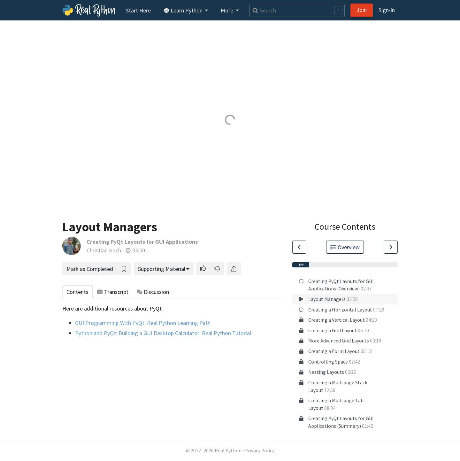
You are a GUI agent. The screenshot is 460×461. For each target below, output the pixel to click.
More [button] (227, 10)
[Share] (234, 268)
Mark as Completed (89, 269)
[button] (203, 268)
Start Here (138, 10)
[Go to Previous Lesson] (299, 247)
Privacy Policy (259, 451)
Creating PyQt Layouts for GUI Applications (142, 241)
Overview (345, 247)
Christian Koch (104, 250)
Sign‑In (387, 10)
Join (361, 9)
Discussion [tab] (153, 292)
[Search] (297, 10)
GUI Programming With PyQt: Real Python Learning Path (143, 323)
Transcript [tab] (112, 292)
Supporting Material (161, 269)
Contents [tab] (77, 292)
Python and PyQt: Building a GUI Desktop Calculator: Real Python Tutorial (163, 333)
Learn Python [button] (184, 10)
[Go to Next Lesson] (391, 247)
